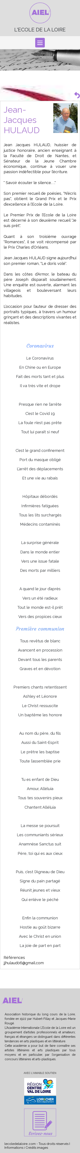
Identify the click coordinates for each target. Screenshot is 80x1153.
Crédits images (37, 1148)
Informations (13, 1148)
